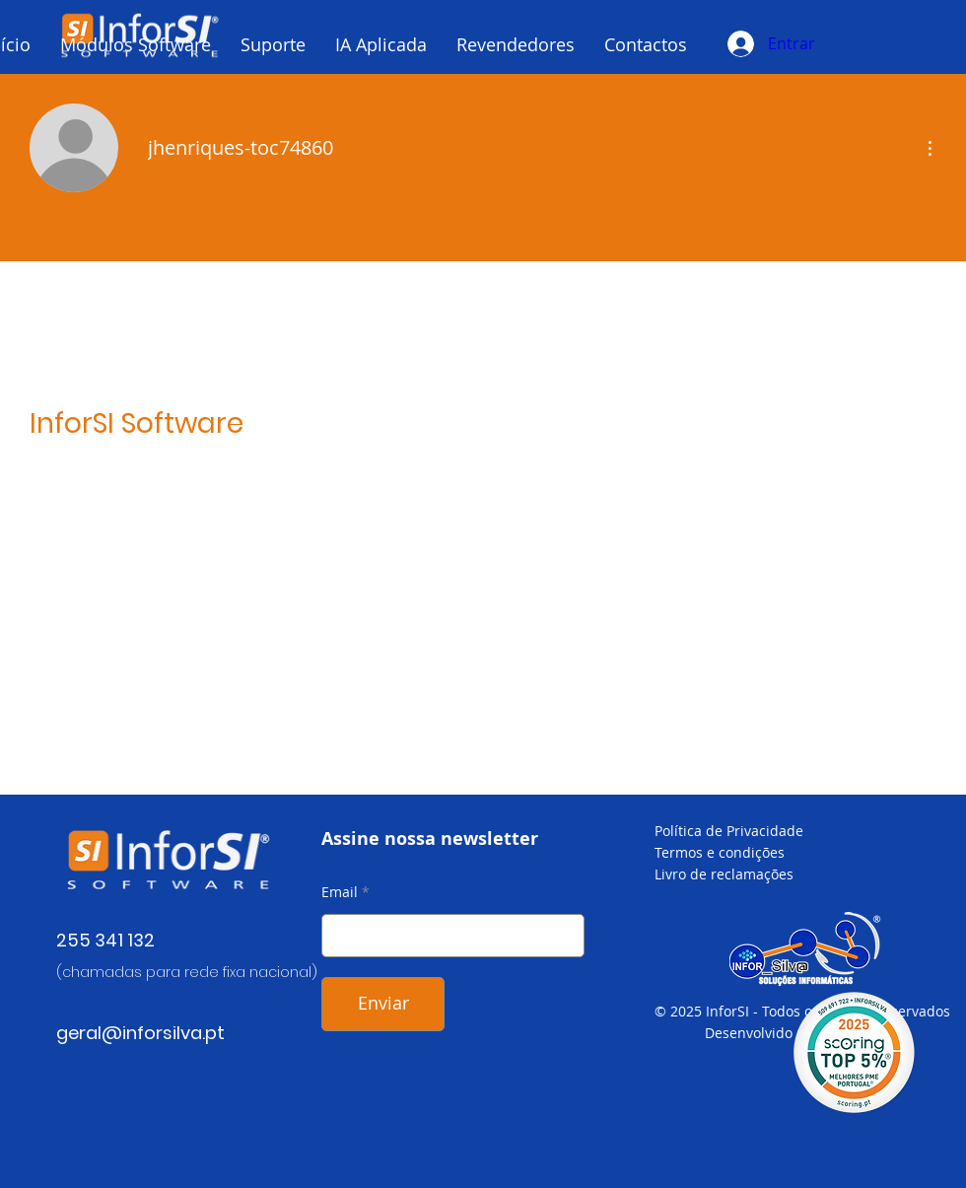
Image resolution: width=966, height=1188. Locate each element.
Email (339, 892)
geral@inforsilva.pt (140, 1032)
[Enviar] (383, 1004)
